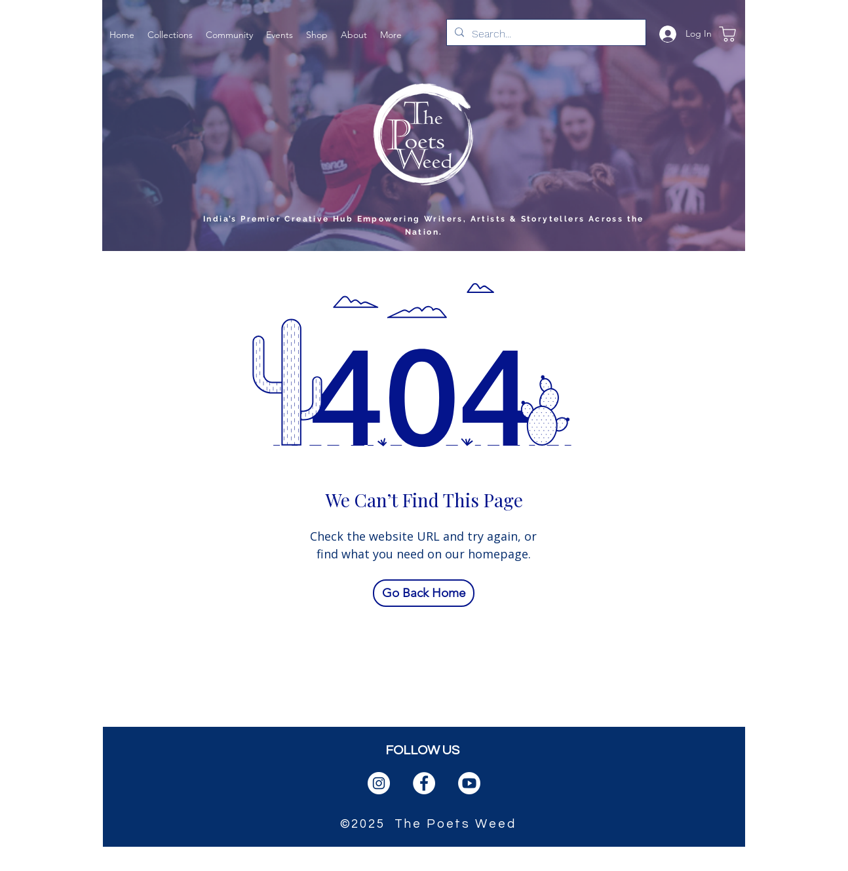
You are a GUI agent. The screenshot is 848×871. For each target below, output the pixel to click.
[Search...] (545, 34)
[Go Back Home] (423, 593)
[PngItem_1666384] (469, 783)
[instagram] (379, 783)
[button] (170, 33)
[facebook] (424, 783)
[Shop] (727, 34)
